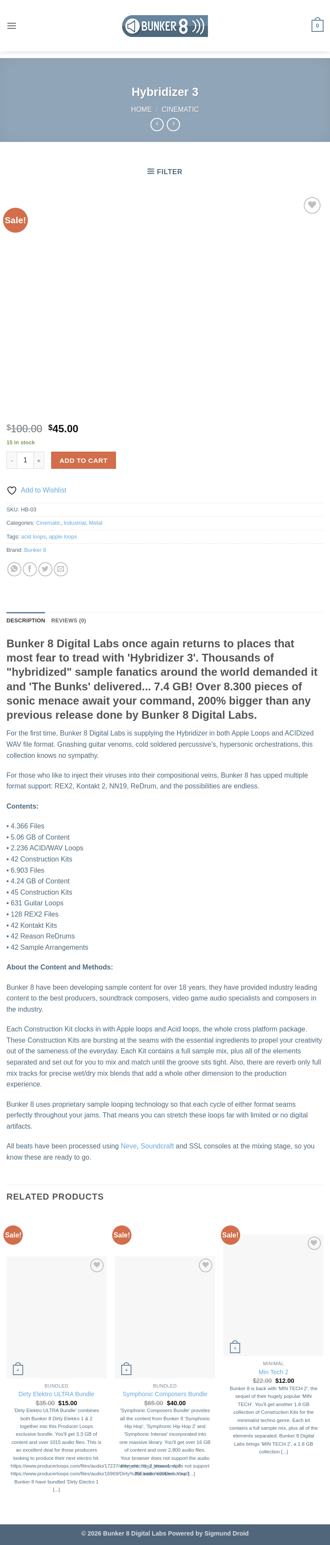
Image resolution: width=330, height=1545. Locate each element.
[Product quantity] (25, 460)
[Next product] (157, 124)
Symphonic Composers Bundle (165, 1394)
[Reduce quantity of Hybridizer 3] (11, 460)
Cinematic (180, 109)
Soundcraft (157, 1146)
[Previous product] (173, 124)
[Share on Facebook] (30, 569)
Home (141, 109)
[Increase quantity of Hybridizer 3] (39, 460)
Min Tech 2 (273, 1372)
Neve (129, 1146)
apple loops (63, 536)
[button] (11, 25)
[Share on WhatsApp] (14, 569)
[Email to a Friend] (61, 569)
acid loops (33, 536)
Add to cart (84, 460)
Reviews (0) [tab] (68, 620)
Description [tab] (25, 620)
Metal (95, 523)
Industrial (75, 523)
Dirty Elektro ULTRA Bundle (56, 1394)
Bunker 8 (35, 550)
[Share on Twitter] (45, 569)
